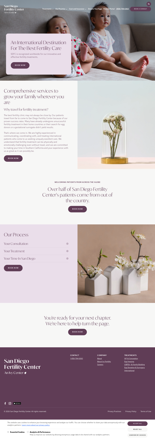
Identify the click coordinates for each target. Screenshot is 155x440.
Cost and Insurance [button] (76, 9)
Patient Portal (109, 9)
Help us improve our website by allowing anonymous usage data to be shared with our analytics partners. (70, 433)
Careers (100, 365)
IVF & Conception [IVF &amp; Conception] (131, 359)
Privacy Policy (130, 411)
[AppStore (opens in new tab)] (17, 403)
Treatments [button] (47, 9)
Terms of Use (146, 411)
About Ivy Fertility (104, 362)
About (99, 359)
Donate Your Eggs (95, 9)
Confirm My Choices (137, 435)
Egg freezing (129, 362)
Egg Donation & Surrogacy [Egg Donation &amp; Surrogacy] (134, 368)
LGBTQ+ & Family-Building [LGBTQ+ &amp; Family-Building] (134, 365)
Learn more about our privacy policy (36, 425)
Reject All (137, 429)
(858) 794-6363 (122, 9)
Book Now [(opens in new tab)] (13, 158)
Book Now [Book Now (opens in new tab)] (20, 65)
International (129, 371)
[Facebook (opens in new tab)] (5, 403)
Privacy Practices (114, 411)
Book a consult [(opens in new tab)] (140, 9)
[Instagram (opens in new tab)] (10, 403)
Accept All (137, 423)
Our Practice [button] (60, 9)
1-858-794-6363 (76, 359)
